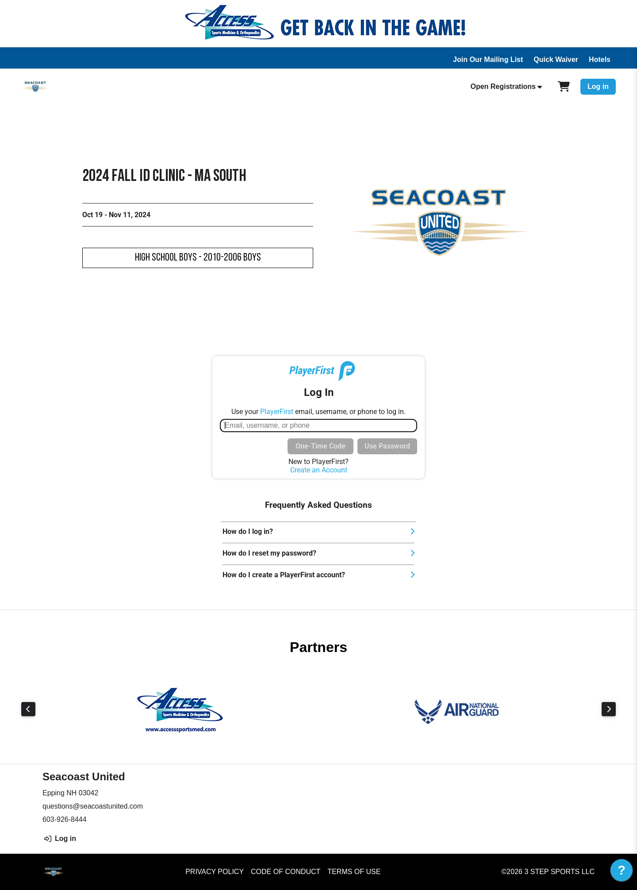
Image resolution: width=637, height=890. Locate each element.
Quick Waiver (555, 59)
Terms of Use (353, 871)
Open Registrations (503, 86)
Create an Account (318, 470)
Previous (28, 709)
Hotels (599, 59)
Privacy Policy (214, 871)
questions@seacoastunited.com (92, 806)
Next (609, 709)
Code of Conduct (285, 871)
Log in (598, 86)
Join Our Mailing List (488, 59)
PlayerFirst (276, 411)
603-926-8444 (64, 819)
